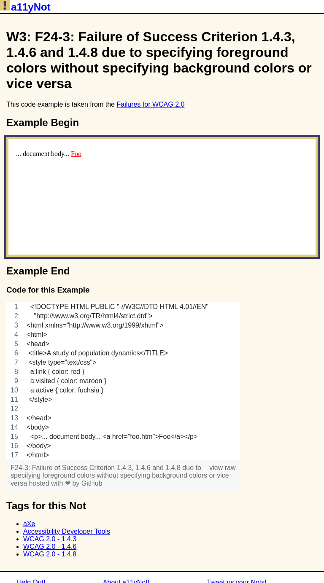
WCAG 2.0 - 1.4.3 (49, 539)
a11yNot (25, 7)
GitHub (92, 483)
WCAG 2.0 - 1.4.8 (49, 554)
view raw (222, 467)
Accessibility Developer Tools (66, 531)
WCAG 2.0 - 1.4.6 (49, 546)
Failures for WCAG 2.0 (150, 104)
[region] (123, 381)
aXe (29, 523)
